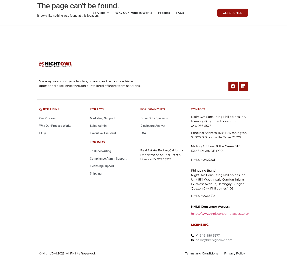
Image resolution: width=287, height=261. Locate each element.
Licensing (199, 224)
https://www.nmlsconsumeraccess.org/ (220, 213)
